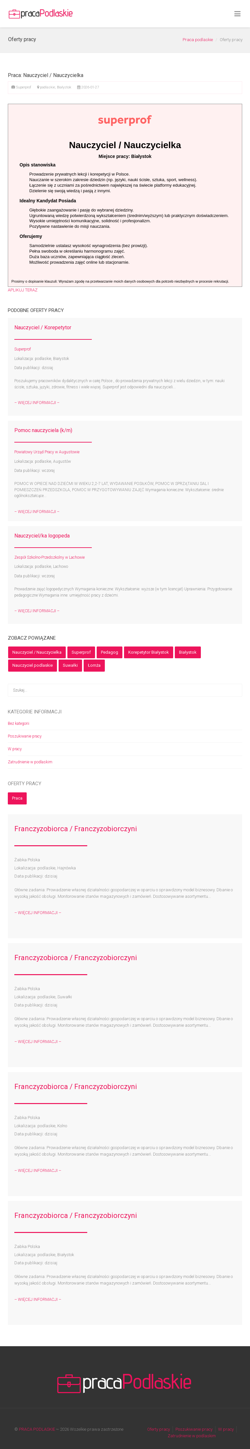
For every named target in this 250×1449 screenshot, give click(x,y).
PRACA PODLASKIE (37, 1429)
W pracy (15, 749)
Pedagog (109, 652)
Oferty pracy (158, 1429)
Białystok (188, 652)
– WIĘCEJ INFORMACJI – (37, 402)
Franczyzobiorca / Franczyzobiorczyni (75, 829)
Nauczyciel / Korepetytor (42, 327)
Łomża (94, 665)
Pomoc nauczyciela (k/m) (43, 430)
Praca (17, 798)
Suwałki (70, 665)
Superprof (81, 652)
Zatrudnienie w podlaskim (30, 762)
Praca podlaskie (198, 39)
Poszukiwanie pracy (25, 736)
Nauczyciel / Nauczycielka (37, 652)
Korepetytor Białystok (148, 652)
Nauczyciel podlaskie (32, 665)
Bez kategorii (18, 723)
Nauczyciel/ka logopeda (42, 536)
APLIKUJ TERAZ (22, 290)
